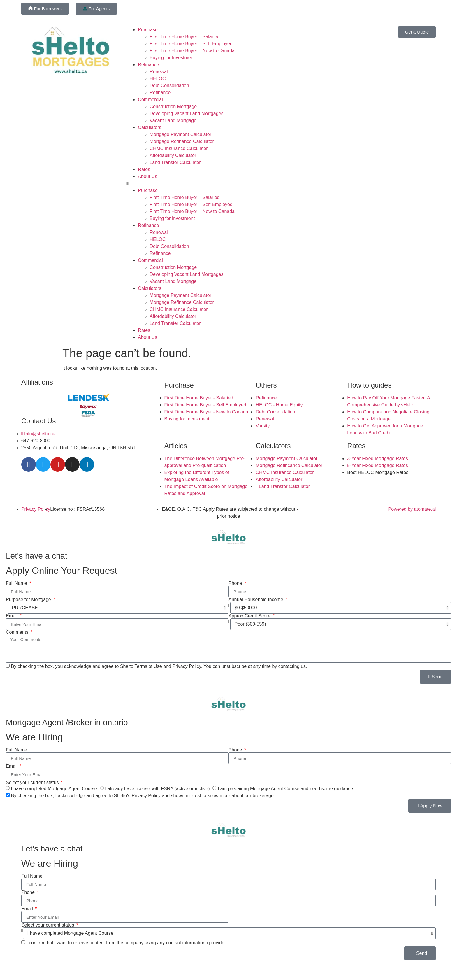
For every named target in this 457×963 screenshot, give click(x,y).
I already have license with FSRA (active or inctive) (157, 788)
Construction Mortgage (173, 106)
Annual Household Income (256, 599)
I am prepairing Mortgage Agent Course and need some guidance (285, 788)
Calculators (149, 127)
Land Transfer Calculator (175, 162)
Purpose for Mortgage (29, 599)
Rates (144, 169)
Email (12, 616)
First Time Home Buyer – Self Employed (191, 43)
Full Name (17, 583)
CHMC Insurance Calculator (179, 148)
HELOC (158, 78)
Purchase (148, 29)
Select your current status (33, 782)
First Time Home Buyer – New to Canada (192, 50)
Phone (235, 583)
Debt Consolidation (169, 85)
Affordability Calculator (173, 155)
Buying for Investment (172, 57)
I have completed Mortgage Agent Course (54, 788)
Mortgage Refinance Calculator (182, 141)
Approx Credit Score (250, 616)
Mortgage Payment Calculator (180, 134)
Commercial (150, 99)
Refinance (148, 64)
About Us (147, 176)
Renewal (159, 71)
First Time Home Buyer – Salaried (184, 36)
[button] (228, 183)
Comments (18, 632)
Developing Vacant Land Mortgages (186, 113)
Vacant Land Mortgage (173, 120)
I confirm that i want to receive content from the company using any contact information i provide (125, 942)
